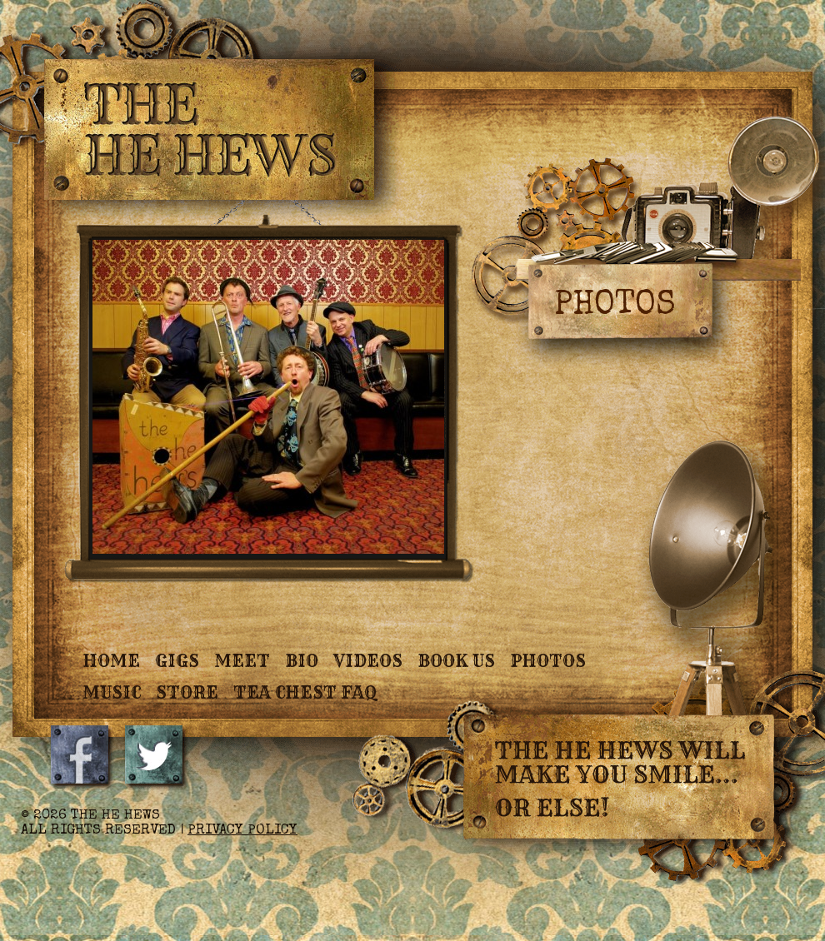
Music (111, 692)
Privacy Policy (243, 831)
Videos (367, 660)
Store (187, 692)
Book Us (456, 660)
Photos (548, 660)
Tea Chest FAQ (305, 692)
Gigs (177, 660)
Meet (242, 660)
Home (111, 660)
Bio (301, 660)
